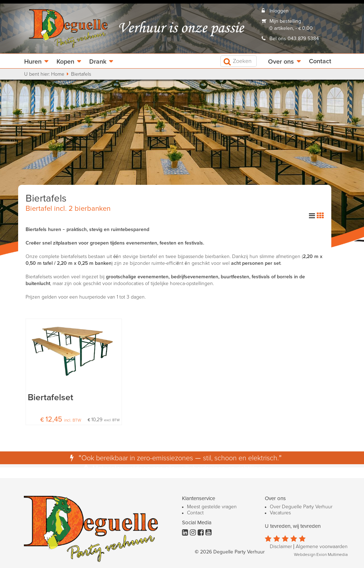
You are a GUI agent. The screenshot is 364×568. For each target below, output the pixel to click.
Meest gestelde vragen (212, 506)
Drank (97, 62)
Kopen (65, 62)
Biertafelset (50, 397)
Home (57, 74)
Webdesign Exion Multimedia (321, 555)
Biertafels (81, 74)
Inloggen (279, 11)
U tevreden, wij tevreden (293, 526)
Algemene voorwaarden (322, 546)
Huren (33, 62)
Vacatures (280, 512)
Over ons (281, 62)
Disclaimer (281, 546)
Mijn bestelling (285, 21)
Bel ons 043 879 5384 (294, 38)
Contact (320, 61)
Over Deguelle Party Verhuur (301, 506)
